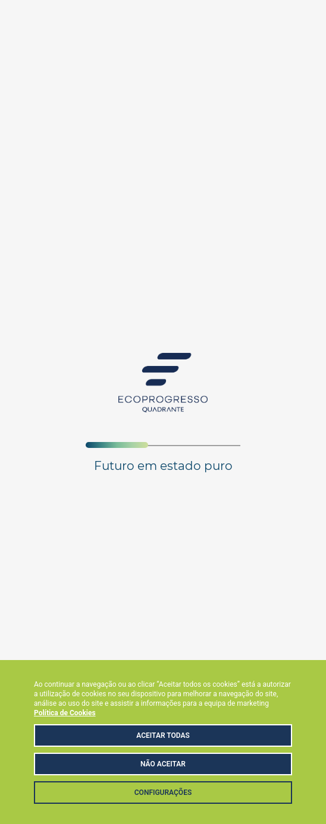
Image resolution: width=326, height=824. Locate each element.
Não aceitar (163, 764)
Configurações (163, 792)
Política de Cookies (65, 713)
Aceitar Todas (162, 735)
